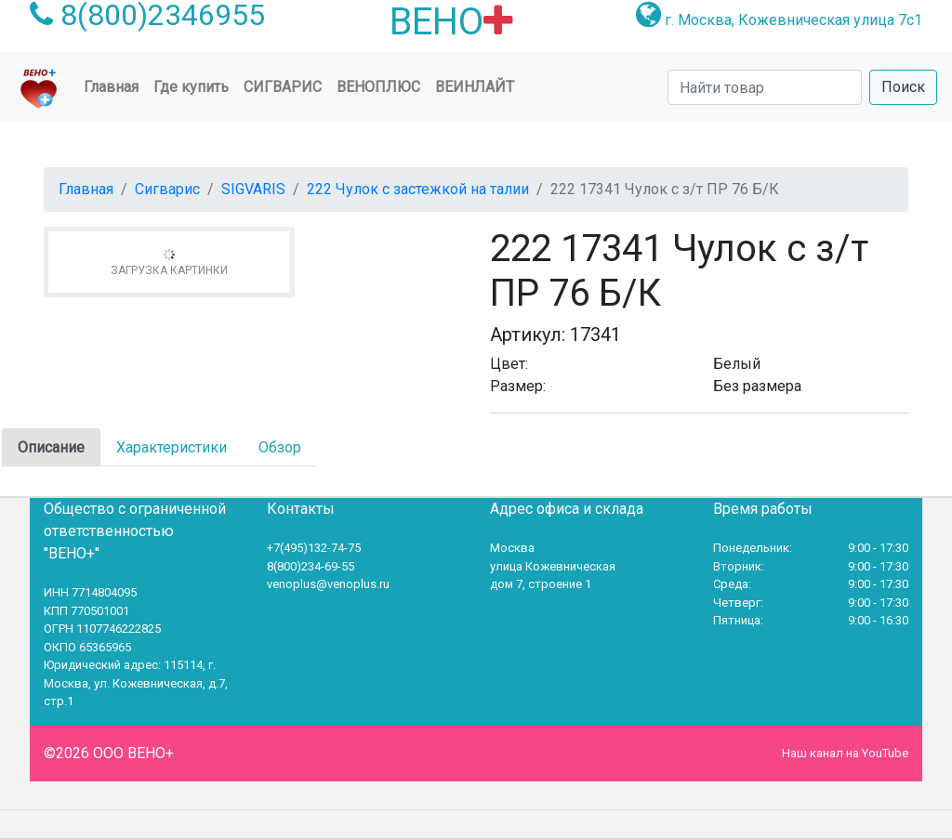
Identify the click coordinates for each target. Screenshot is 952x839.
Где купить (191, 87)
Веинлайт (474, 87)
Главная (115, 85)
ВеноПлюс (378, 87)
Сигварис (167, 189)
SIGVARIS (253, 189)
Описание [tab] (51, 447)
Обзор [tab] (279, 447)
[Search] (765, 87)
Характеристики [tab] (171, 447)
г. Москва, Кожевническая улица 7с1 (793, 20)
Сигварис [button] (283, 87)
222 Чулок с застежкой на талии (418, 189)
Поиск (903, 87)
